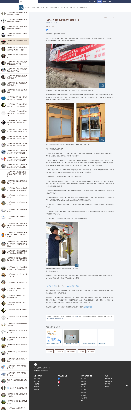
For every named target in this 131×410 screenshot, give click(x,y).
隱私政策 (83, 395)
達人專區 (48, 22)
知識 (99, 1)
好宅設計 (27, 7)
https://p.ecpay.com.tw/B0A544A (55, 318)
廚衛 (42, 7)
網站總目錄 (64, 7)
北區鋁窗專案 (88, 307)
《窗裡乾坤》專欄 (51, 286)
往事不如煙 (37, 381)
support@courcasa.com (41, 370)
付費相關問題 (108, 378)
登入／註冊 (92, 1)
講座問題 (107, 386)
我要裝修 (50, 351)
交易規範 (83, 386)
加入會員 (83, 378)
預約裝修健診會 (82, 7)
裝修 (33, 7)
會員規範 (83, 384)
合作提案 (91, 351)
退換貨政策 (84, 398)
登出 (82, 400)
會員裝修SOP (54, 7)
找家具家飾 (59, 351)
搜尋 (37, 2)
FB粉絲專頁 (71, 286)
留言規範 (83, 389)
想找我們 (36, 386)
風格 (38, 7)
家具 (47, 7)
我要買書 (81, 351)
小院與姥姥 (37, 378)
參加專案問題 (108, 381)
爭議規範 (83, 392)
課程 (104, 1)
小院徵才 (36, 384)
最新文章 (72, 7)
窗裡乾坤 (54, 22)
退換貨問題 (108, 384)
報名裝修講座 (71, 351)
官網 (77, 286)
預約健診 (83, 381)
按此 (77, 316)
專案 (110, 1)
